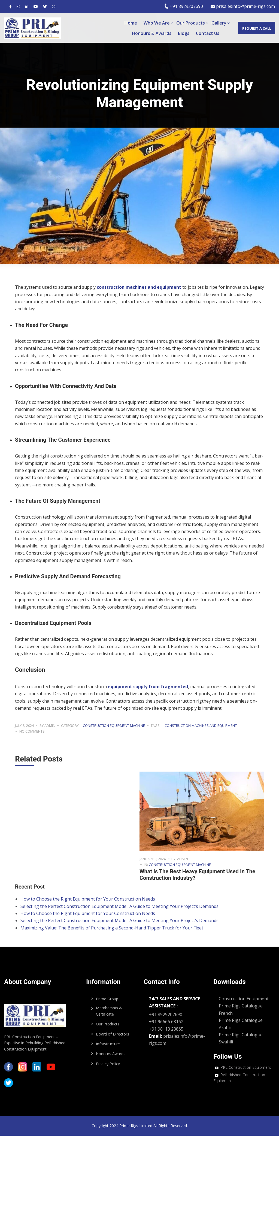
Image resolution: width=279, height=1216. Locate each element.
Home (131, 23)
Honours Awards (110, 1053)
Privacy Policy (108, 1063)
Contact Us (207, 33)
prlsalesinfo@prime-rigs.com (243, 6)
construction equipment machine (114, 725)
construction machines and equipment (201, 725)
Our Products (190, 23)
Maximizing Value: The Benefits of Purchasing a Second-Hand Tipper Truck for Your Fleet (111, 928)
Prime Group (107, 998)
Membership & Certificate (109, 1010)
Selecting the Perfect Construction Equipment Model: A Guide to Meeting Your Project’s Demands (119, 906)
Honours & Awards (151, 33)
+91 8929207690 (183, 6)
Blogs (183, 33)
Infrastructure (108, 1043)
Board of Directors (112, 1034)
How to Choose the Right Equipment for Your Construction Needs (87, 899)
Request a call (256, 28)
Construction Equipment (244, 999)
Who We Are (157, 23)
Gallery (218, 23)
